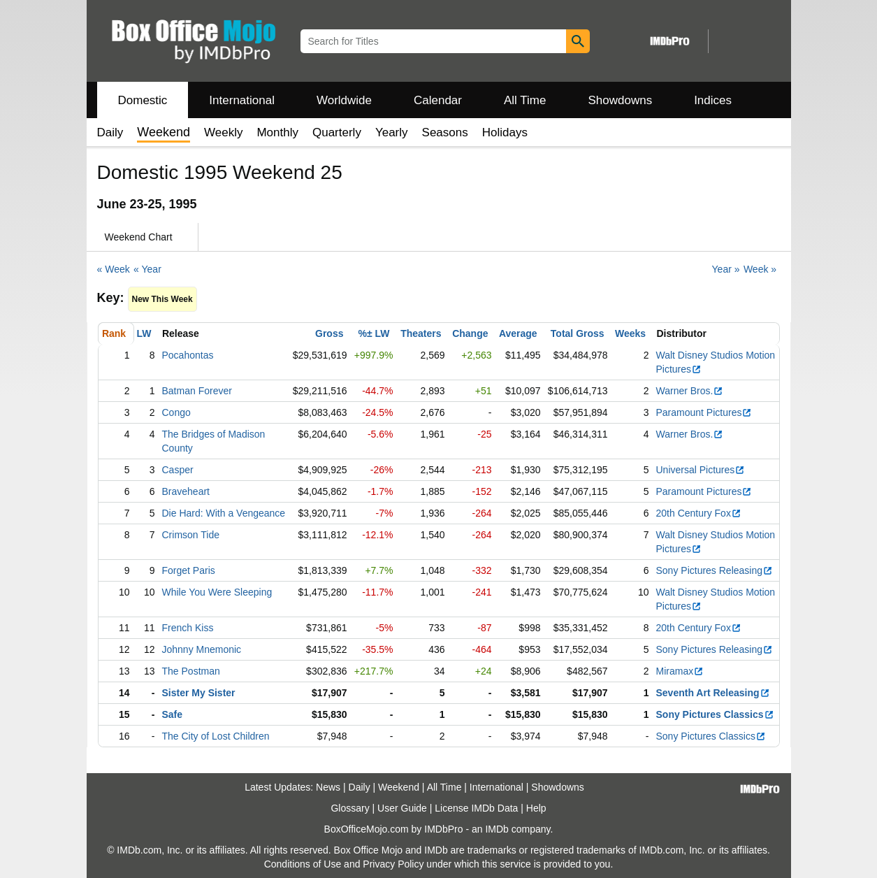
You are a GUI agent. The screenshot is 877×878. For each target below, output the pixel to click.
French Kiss (188, 627)
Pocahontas (188, 355)
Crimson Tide (190, 534)
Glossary (350, 808)
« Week (113, 269)
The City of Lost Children (216, 736)
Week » (760, 269)
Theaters (420, 333)
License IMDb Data (476, 808)
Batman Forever (197, 390)
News (328, 787)
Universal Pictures (701, 469)
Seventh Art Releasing (713, 692)
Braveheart (186, 491)
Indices (713, 100)
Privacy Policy (393, 864)
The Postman (191, 671)
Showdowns (620, 100)
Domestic (143, 100)
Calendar (438, 100)
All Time (525, 100)
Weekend (398, 787)
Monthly (277, 132)
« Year (147, 269)
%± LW (373, 333)
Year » (726, 269)
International (242, 100)
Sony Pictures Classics (715, 714)
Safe (172, 714)
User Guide (402, 808)
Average (518, 333)
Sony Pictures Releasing (715, 570)
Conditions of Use (303, 864)
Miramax (680, 671)
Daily (110, 132)
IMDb (496, 829)
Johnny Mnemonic (202, 649)
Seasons (445, 132)
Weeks (630, 333)
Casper (178, 469)
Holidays (505, 132)
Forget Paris (188, 570)
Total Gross (577, 333)
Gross (329, 333)
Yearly (391, 132)
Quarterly (336, 132)
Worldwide (344, 100)
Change (470, 333)
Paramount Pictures (704, 412)
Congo (176, 412)
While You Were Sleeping (217, 592)
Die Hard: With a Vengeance (224, 513)
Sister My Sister (198, 692)
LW (144, 333)
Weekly (223, 132)
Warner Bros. (690, 390)
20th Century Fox (698, 513)
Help (536, 808)
